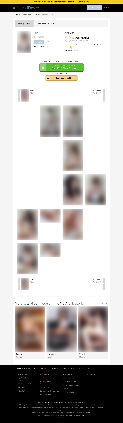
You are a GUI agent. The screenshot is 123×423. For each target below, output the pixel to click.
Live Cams (21, 387)
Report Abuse (45, 394)
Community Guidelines (49, 391)
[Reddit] (91, 374)
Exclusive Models (24, 384)
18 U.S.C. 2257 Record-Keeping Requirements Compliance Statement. (61, 402)
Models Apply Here (48, 378)
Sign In (106, 8)
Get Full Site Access (61, 67)
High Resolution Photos (23, 379)
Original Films (22, 374)
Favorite (38, 42)
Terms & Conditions (71, 385)
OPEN (38, 33)
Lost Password (69, 378)
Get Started (94, 7)
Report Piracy (68, 392)
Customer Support (70, 381)
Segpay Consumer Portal (77, 415)
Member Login (69, 374)
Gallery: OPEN (24, 23)
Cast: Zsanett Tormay (46, 23)
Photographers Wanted (46, 382)
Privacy (66, 389)
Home (17, 14)
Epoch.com (86, 412)
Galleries (27, 14)
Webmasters (45, 374)
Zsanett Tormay (41, 14)
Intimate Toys (22, 391)
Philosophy (44, 387)
